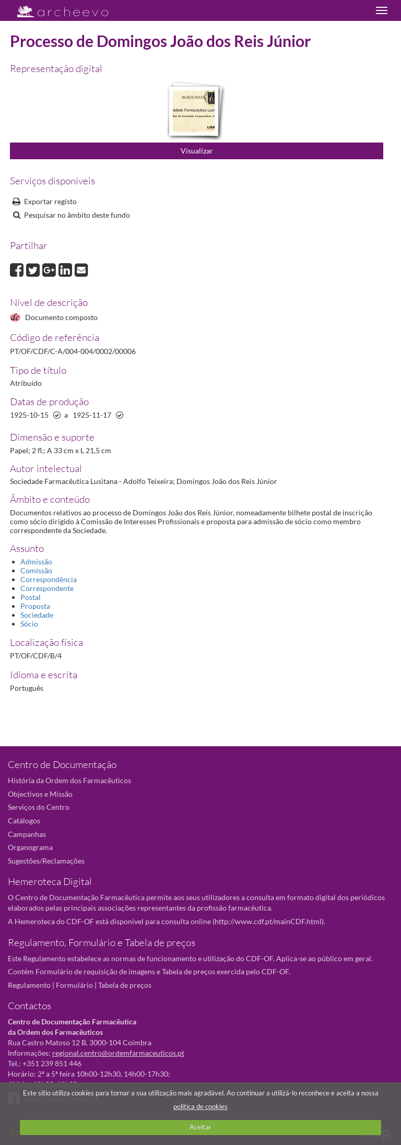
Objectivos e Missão (40, 793)
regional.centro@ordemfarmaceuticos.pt (118, 1052)
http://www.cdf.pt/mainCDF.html (268, 921)
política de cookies (200, 1106)
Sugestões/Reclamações (46, 860)
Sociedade (36, 614)
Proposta (35, 605)
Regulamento (29, 985)
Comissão (36, 570)
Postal (30, 597)
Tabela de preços (124, 985)
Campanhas (27, 834)
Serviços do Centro (38, 806)
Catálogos (24, 820)
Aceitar (200, 1127)
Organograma (30, 847)
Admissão (36, 561)
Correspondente (47, 588)
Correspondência (48, 579)
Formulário (74, 985)
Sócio (29, 623)
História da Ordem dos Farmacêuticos (69, 780)
